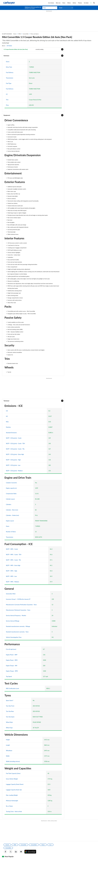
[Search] (94, 2)
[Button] (33, 49)
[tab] (33, 55)
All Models (9, 45)
